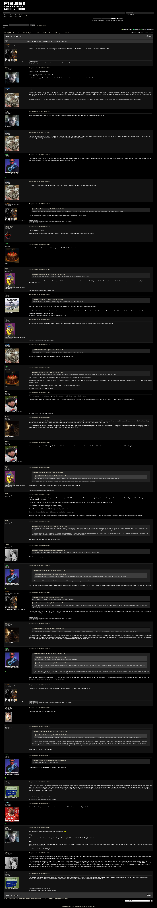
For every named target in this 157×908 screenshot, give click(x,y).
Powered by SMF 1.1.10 (68, 906)
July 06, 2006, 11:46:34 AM (39, 648)
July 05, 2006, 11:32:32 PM (39, 132)
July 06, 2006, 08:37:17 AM (39, 269)
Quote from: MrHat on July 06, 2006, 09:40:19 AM (48, 629)
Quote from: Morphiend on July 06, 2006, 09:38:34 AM (49, 526)
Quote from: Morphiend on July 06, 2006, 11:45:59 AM (49, 731)
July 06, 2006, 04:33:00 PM (39, 803)
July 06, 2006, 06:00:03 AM (39, 203)
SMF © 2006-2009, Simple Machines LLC (85, 906)
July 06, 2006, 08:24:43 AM (39, 244)
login (21, 15)
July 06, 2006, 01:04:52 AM (39, 154)
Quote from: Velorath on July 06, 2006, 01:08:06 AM (48, 550)
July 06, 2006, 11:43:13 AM (39, 592)
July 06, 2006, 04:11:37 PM (39, 782)
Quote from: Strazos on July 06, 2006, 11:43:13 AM (48, 653)
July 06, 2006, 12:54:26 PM (39, 707)
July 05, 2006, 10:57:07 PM (39, 111)
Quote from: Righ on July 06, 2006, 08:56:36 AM (47, 372)
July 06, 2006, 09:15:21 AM (39, 344)
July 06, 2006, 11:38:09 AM (39, 565)
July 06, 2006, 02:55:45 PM (39, 755)
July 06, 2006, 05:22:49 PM (39, 853)
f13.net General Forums (15, 32)
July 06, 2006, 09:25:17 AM (39, 392)
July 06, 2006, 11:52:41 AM (39, 685)
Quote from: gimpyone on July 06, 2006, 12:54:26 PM (49, 760)
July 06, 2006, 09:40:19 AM (39, 442)
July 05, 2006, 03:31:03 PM (39, 45)
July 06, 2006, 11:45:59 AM (39, 623)
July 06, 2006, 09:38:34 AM (39, 417)
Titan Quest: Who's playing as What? (59, 32)
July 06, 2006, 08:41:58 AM (39, 294)
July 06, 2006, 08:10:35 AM (39, 226)
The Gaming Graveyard (30, 32)
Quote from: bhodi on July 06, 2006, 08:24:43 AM (47, 299)
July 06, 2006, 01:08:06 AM (39, 181)
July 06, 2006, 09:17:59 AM (39, 367)
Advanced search (41, 25)
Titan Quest (41, 32)
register (27, 15)
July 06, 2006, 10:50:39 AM (39, 494)
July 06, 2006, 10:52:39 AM (39, 521)
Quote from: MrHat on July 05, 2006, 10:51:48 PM (48, 209)
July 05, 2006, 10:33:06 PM (39, 89)
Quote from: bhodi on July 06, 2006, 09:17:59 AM (47, 472)
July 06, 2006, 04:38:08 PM (39, 827)
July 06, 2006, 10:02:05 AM (39, 467)
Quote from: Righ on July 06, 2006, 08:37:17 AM (47, 597)
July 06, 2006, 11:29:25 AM (39, 545)
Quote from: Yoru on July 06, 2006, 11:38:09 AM (47, 603)
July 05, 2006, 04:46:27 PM (39, 68)
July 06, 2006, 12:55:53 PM (39, 726)
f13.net (6, 32)
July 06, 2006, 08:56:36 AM (39, 319)
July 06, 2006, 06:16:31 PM (39, 873)
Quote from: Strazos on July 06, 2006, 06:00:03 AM (48, 274)
